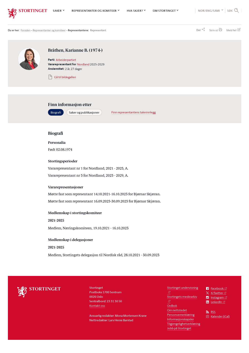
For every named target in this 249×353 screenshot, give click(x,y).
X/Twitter (217, 293)
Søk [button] (230, 10)
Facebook (217, 288)
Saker (57, 11)
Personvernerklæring (180, 315)
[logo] (27, 13)
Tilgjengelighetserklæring (183, 324)
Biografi (56, 112)
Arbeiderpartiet (66, 60)
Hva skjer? (135, 11)
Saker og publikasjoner (84, 112)
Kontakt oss (97, 306)
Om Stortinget (164, 11)
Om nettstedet (177, 310)
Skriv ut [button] (213, 30)
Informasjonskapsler (180, 319)
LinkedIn (216, 302)
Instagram (217, 297)
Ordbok (172, 306)
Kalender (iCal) (220, 316)
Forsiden (25, 30)
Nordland (83, 64)
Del (198, 30)
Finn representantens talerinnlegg (133, 112)
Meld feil (231, 30)
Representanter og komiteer (94, 11)
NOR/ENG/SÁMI (209, 10)
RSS (213, 312)
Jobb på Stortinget (179, 328)
